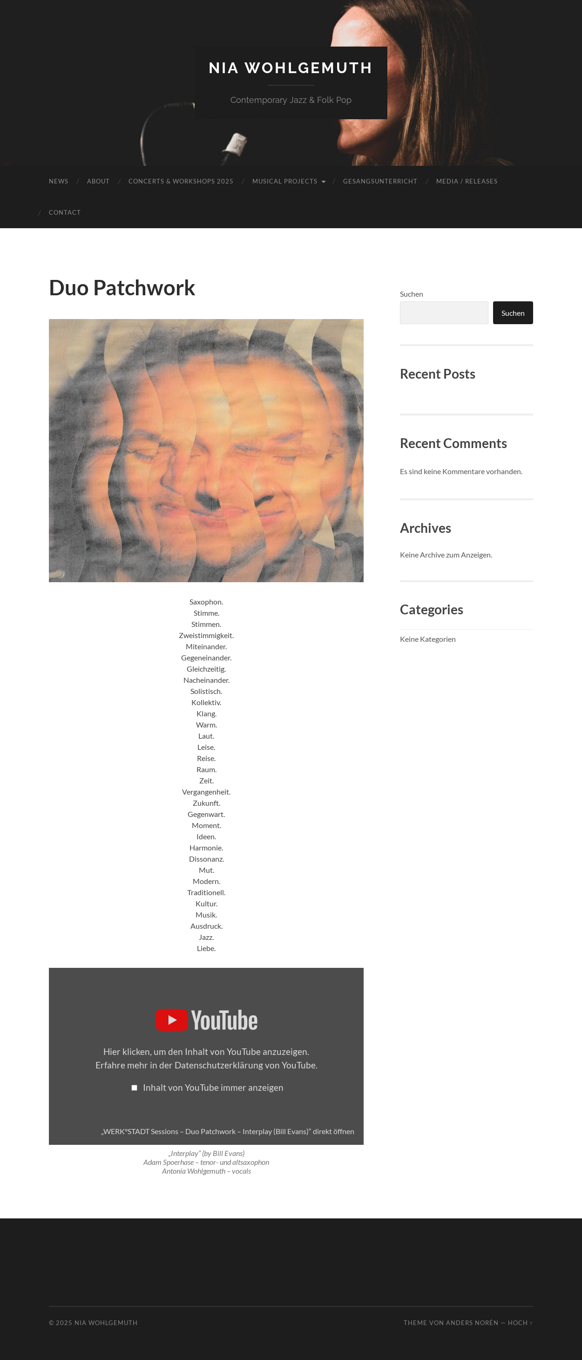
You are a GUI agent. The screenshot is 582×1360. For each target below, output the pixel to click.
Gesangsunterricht (380, 181)
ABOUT (98, 181)
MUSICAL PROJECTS (285, 181)
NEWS (58, 181)
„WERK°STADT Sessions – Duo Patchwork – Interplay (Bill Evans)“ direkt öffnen (227, 1131)
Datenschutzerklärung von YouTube (245, 1065)
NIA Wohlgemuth (291, 67)
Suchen (411, 293)
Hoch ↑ (520, 1322)
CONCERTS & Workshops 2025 (181, 181)
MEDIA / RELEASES (467, 181)
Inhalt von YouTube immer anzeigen (213, 1087)
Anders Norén (472, 1322)
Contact (65, 212)
